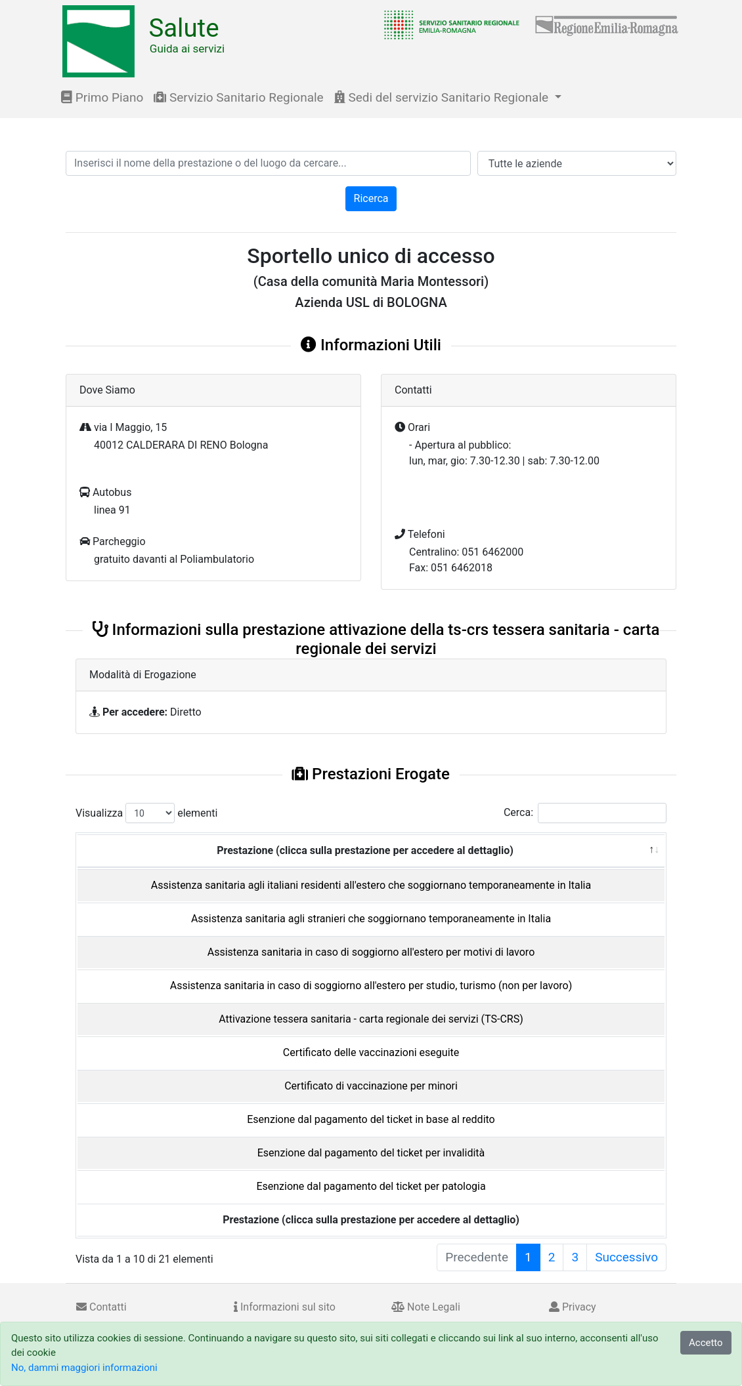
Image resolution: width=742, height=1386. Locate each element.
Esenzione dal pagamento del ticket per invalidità (371, 1153)
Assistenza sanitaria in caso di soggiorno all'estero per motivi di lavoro (371, 952)
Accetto (706, 1343)
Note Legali (425, 1307)
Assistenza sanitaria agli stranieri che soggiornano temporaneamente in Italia (371, 918)
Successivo (626, 1257)
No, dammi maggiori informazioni (84, 1368)
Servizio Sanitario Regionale (238, 97)
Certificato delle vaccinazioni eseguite (371, 1052)
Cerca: (585, 813)
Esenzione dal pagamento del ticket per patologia (370, 1186)
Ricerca (371, 198)
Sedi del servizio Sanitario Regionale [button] (443, 97)
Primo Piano (102, 97)
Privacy (572, 1307)
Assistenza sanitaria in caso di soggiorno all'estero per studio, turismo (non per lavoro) (371, 985)
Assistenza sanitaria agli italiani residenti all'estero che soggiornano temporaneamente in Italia (371, 885)
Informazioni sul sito (285, 1307)
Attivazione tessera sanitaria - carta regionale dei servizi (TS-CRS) (371, 1019)
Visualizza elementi (147, 813)
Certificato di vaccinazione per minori (371, 1086)
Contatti (101, 1307)
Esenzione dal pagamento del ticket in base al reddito (370, 1119)
